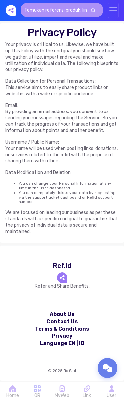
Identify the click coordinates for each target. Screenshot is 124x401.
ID (82, 343)
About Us (62, 314)
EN (71, 343)
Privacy (62, 336)
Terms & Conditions (62, 329)
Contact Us (62, 321)
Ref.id (69, 370)
